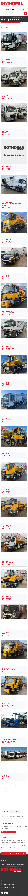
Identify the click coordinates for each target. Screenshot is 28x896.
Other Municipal (7, 805)
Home (2, 17)
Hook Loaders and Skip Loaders (10, 797)
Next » (16, 785)
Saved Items (5, 811)
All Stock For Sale (9, 17)
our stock (4, 816)
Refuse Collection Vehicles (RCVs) (11, 794)
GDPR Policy (3, 875)
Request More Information (8, 831)
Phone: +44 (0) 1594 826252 (12, 881)
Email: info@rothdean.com (9, 887)
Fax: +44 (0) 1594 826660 (9, 884)
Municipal (4, 788)
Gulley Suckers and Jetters (9, 799)
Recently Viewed (16, 811)
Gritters (6, 802)
